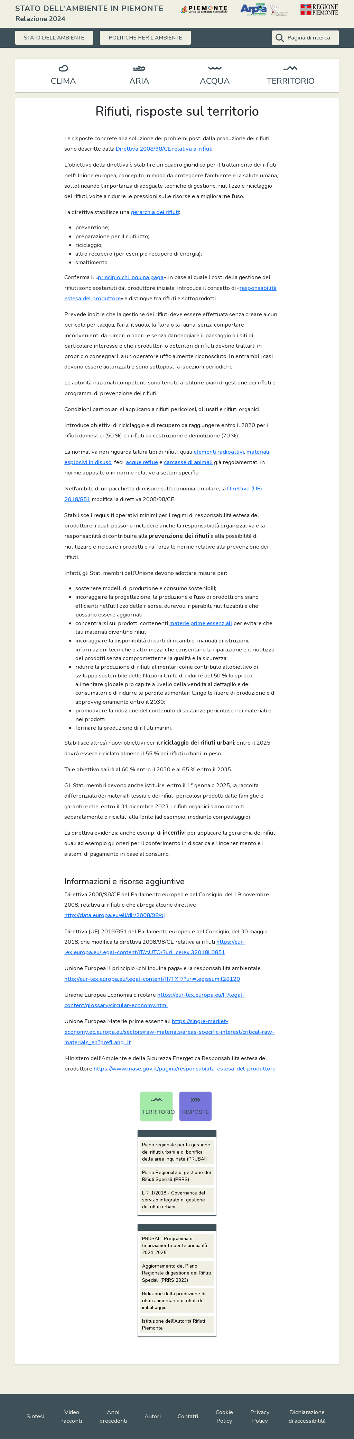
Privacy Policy (260, 1416)
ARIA (139, 81)
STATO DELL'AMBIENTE (55, 38)
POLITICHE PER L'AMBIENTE (147, 38)
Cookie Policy (224, 1416)
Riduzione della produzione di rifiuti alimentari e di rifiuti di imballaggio (173, 1300)
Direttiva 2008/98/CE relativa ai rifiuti (163, 149)
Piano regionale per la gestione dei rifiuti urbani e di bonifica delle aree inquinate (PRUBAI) (176, 1152)
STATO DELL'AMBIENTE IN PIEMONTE (89, 8)
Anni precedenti (113, 1416)
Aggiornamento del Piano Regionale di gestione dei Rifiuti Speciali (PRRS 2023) (176, 1273)
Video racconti (71, 1416)
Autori (153, 1416)
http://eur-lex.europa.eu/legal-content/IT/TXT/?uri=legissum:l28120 (152, 979)
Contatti (188, 1416)
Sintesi (35, 1416)
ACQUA (215, 81)
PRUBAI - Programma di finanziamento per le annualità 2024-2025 (174, 1245)
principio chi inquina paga (131, 277)
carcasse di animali (188, 462)
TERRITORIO (291, 81)
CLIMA (63, 81)
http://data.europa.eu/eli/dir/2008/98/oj (114, 915)
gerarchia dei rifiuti (155, 212)
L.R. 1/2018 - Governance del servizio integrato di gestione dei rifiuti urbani (173, 1200)
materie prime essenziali (200, 623)
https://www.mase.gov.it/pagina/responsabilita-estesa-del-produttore (185, 1069)
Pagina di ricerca (309, 38)
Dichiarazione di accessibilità (307, 1416)
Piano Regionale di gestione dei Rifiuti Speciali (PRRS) (176, 1176)
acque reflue (142, 462)
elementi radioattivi (219, 452)
